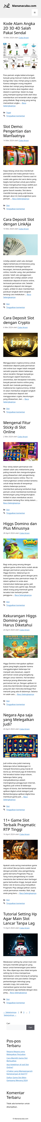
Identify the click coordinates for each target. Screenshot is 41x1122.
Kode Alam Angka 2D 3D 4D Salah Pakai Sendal (19, 28)
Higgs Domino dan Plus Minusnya (20, 526)
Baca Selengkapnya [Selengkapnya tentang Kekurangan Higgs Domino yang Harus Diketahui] (25, 694)
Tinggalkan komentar (15, 116)
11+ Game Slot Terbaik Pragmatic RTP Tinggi (19, 825)
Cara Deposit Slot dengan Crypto (18, 320)
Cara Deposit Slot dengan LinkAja (18, 222)
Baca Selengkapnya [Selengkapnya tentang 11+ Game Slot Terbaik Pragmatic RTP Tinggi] (27, 893)
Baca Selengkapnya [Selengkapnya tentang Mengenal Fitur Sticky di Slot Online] (11, 503)
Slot (8, 205)
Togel (8, 112)
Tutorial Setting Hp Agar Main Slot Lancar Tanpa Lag (20, 918)
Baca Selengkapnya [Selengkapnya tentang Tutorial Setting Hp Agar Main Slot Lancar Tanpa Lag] (18, 992)
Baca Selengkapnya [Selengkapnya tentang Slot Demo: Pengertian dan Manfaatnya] (20, 198)
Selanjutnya (10, 1015)
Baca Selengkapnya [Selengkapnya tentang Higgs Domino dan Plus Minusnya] (23, 595)
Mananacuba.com (24, 6)
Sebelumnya (9, 1012)
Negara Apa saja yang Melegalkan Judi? (18, 719)
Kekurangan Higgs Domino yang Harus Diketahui (19, 620)
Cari (8, 1023)
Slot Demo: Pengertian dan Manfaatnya (17, 131)
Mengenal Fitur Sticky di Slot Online (17, 427)
